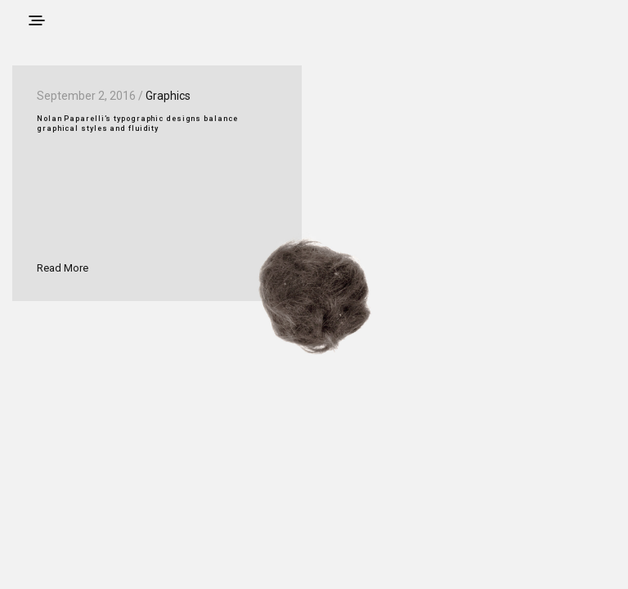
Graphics (168, 95)
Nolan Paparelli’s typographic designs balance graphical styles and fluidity (137, 124)
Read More (62, 268)
